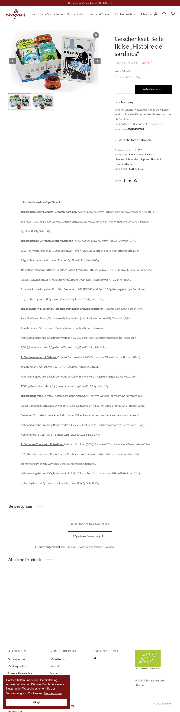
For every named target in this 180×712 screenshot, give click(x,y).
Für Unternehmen (126, 14)
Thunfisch (156, 159)
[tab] (143, 102)
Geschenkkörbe (124, 164)
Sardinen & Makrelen (127, 159)
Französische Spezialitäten (47, 14)
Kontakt (55, 666)
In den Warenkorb (153, 89)
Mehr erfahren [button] (53, 693)
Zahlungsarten (17, 666)
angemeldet (53, 546)
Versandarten (16, 659)
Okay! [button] (36, 702)
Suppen (145, 159)
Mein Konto (57, 659)
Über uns (146, 14)
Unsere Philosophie (20, 673)
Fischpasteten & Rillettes (142, 154)
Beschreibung (124, 102)
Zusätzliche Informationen (133, 140)
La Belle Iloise (136, 168)
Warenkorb (57, 673)
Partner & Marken (100, 14)
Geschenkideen (76, 14)
